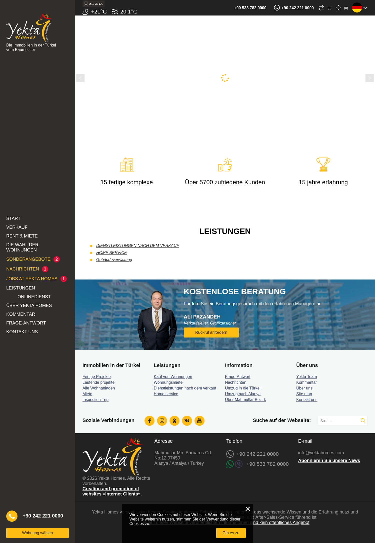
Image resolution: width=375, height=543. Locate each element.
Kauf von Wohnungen (173, 376)
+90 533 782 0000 (250, 8)
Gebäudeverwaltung (114, 260)
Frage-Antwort (26, 323)
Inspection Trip (95, 400)
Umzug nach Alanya (242, 394)
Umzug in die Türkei (242, 388)
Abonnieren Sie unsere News (329, 460)
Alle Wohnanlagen (98, 388)
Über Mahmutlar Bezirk (245, 400)
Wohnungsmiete (168, 382)
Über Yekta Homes (29, 305)
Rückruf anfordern (211, 332)
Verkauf (17, 227)
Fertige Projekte (96, 376)
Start (13, 218)
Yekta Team (306, 376)
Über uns (304, 388)
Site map (304, 394)
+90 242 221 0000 (298, 8)
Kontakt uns (22, 331)
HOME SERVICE (111, 252)
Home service (166, 394)
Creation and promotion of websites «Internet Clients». (112, 491)
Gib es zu (231, 533)
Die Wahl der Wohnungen (22, 247)
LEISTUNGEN (20, 288)
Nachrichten (235, 382)
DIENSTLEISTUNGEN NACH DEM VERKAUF (137, 246)
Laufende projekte (98, 382)
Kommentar (20, 314)
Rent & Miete (22, 236)
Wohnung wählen (37, 533)
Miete (87, 394)
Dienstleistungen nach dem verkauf (185, 388)
